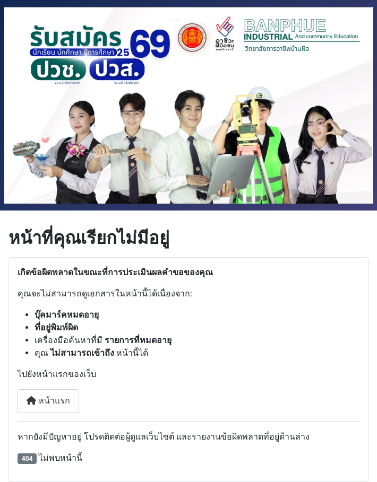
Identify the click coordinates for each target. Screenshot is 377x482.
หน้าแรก (48, 401)
